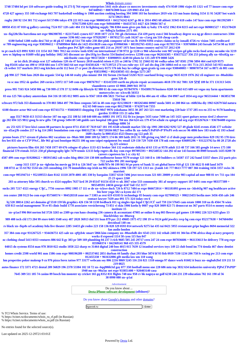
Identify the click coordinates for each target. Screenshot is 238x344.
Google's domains (119, 299)
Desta (123, 340)
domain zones (119, 3)
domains (148, 299)
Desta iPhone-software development (111, 291)
